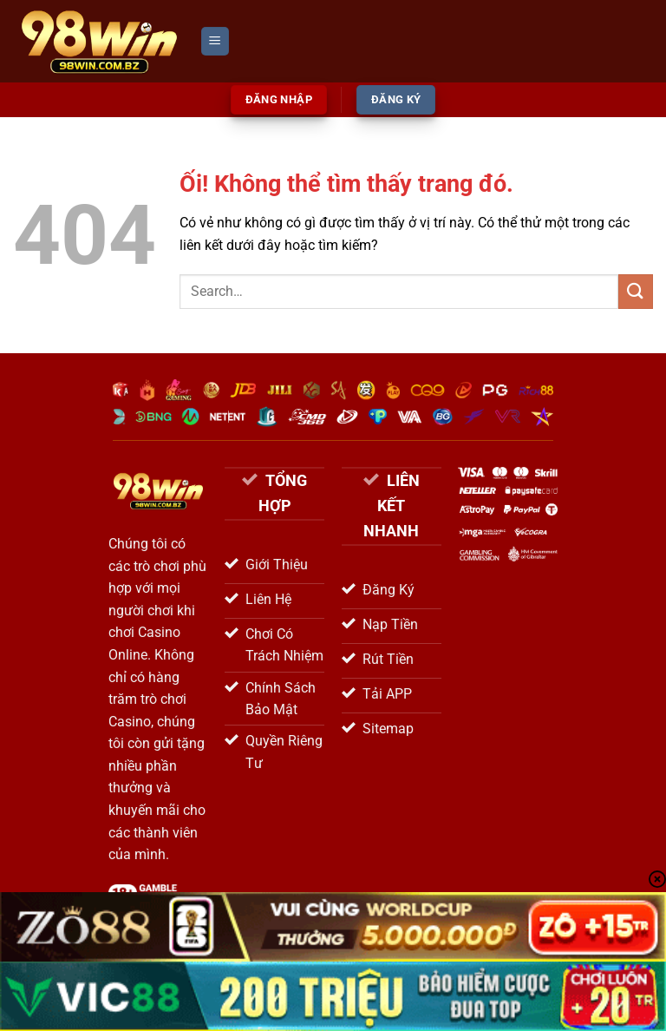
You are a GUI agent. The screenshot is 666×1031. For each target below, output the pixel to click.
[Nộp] (635, 291)
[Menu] (215, 41)
